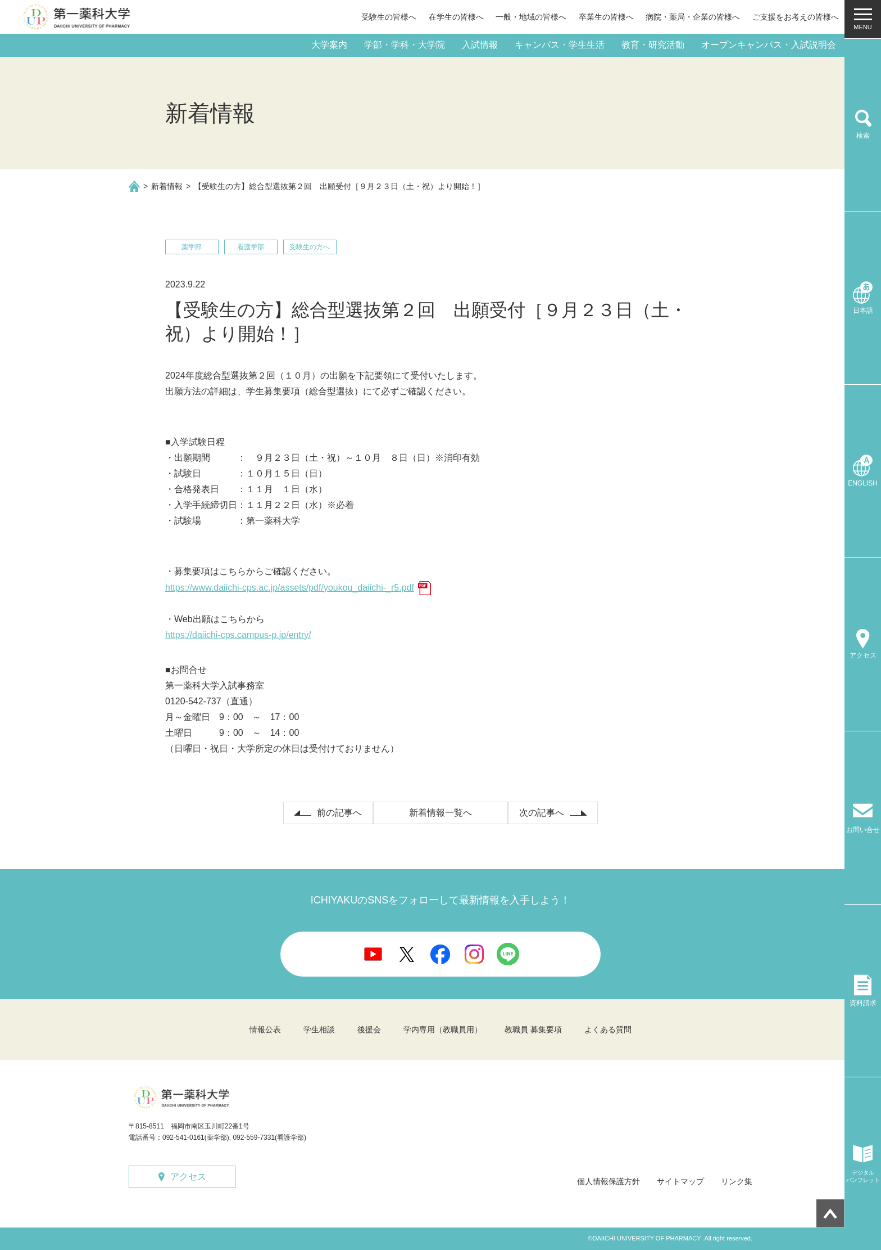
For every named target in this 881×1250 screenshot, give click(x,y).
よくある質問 (608, 1029)
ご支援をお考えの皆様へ (795, 16)
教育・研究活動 (652, 45)
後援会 (369, 1029)
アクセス (188, 1176)
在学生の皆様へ (456, 16)
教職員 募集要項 (533, 1029)
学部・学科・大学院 (404, 45)
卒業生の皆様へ (606, 16)
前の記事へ (339, 812)
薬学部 (191, 247)
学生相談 (319, 1029)
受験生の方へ (309, 247)
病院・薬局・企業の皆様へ (693, 16)
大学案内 (329, 45)
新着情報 (167, 186)
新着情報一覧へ (440, 812)
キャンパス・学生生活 (560, 45)
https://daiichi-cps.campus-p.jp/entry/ (238, 635)
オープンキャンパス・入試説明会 (768, 45)
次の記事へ (541, 812)
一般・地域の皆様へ (531, 16)
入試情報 (480, 45)
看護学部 (250, 247)
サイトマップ (680, 1181)
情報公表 (265, 1029)
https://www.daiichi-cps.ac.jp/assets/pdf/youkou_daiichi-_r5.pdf (289, 587)
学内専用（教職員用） (442, 1029)
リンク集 (736, 1181)
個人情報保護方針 (608, 1181)
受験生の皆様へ (388, 16)
